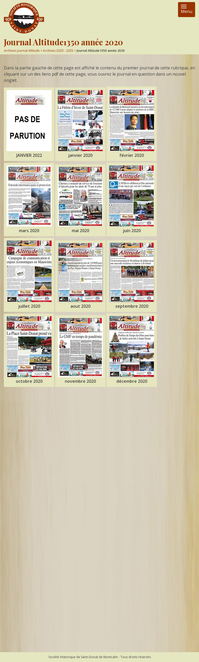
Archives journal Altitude (22, 50)
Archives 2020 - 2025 (58, 50)
